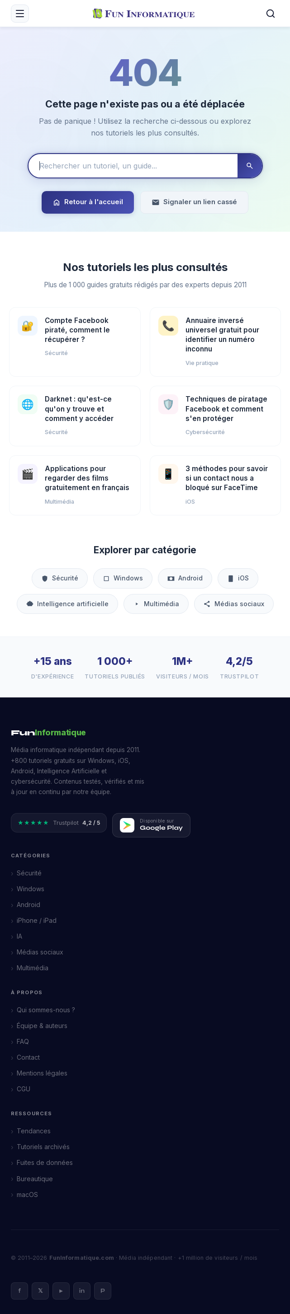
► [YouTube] (61, 1291)
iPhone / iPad (37, 920)
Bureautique (35, 1179)
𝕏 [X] (40, 1291)
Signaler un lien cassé (194, 202)
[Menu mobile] (20, 14)
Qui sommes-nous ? (46, 1010)
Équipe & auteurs (42, 1025)
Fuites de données (45, 1162)
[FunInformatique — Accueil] (145, 13)
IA (19, 936)
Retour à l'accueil (87, 202)
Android (185, 578)
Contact (28, 1057)
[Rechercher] (270, 13)
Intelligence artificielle (67, 604)
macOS (27, 1194)
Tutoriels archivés (43, 1146)
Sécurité (59, 578)
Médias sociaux (234, 604)
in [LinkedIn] (82, 1291)
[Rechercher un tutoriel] (133, 166)
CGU (23, 1089)
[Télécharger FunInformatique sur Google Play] (151, 825)
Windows (123, 578)
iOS (238, 578)
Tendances (34, 1131)
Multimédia (156, 604)
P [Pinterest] (102, 1291)
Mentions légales (42, 1073)
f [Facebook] (19, 1291)
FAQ (23, 1041)
